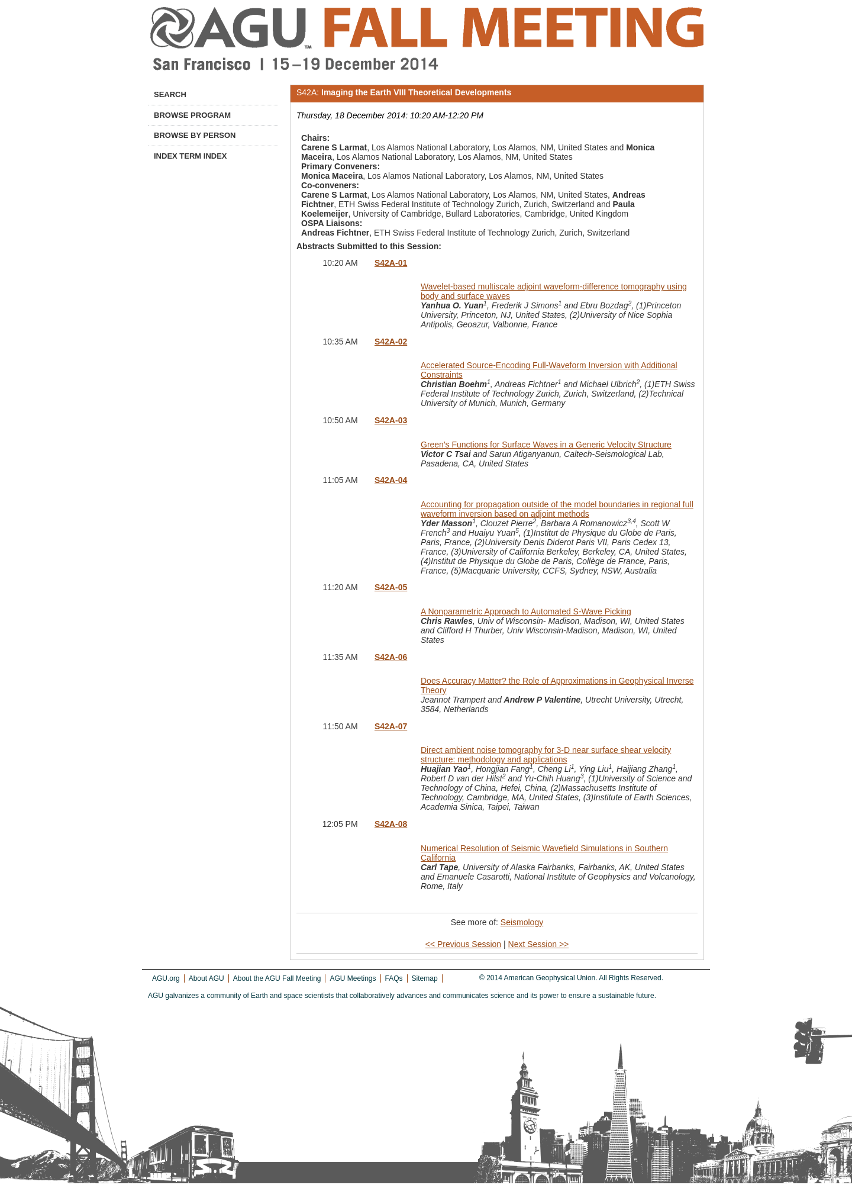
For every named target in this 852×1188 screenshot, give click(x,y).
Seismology (522, 922)
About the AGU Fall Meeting (277, 978)
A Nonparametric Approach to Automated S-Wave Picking (526, 611)
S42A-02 (391, 341)
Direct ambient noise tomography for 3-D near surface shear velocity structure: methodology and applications (546, 754)
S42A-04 (391, 480)
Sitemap (425, 978)
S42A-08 (391, 824)
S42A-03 (391, 420)
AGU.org (166, 978)
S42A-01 (391, 263)
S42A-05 (391, 587)
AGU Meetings (353, 978)
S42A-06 (391, 657)
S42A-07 (391, 726)
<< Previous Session (463, 944)
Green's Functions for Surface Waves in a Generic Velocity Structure (546, 444)
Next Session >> (538, 944)
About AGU (206, 978)
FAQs (394, 978)
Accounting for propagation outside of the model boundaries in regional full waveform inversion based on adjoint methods (557, 509)
